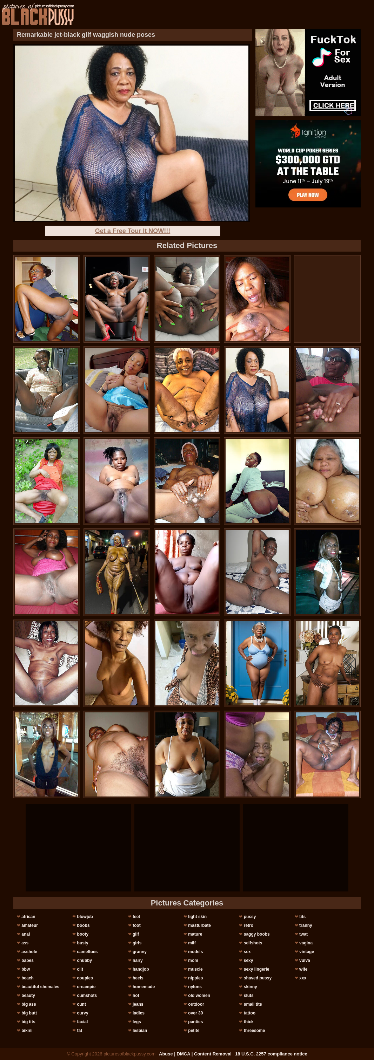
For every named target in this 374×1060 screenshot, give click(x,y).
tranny (305, 925)
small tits (253, 1004)
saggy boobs (257, 934)
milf (191, 943)
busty (82, 943)
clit (80, 969)
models (195, 951)
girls (137, 943)
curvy (82, 1013)
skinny (250, 986)
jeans (138, 1004)
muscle (195, 969)
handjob (141, 969)
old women (199, 995)
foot (137, 925)
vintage (306, 951)
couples (85, 978)
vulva (304, 960)
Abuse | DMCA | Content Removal (195, 1053)
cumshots (87, 995)
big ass (28, 1004)
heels (138, 978)
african (28, 916)
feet (136, 916)
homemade (144, 986)
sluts (249, 995)
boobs (83, 925)
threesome (254, 1030)
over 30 (195, 1013)
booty (83, 934)
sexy (248, 960)
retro (248, 925)
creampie (86, 986)
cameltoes (87, 951)
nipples (195, 978)
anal (25, 934)
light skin (197, 916)
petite (193, 1030)
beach (27, 978)
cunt (81, 1004)
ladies (139, 1013)
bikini (26, 1030)
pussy (250, 916)
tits (302, 916)
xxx (302, 978)
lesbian (140, 1030)
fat (79, 1030)
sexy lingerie (256, 969)
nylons (195, 986)
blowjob (85, 916)
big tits (28, 1021)
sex (247, 951)
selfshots (253, 943)
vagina (306, 943)
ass (24, 943)
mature (195, 934)
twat (303, 934)
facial (82, 1021)
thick (249, 1021)
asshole (29, 951)
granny (140, 951)
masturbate (199, 925)
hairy (138, 960)
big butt (29, 1013)
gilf (136, 934)
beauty (28, 995)
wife (303, 969)
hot (136, 995)
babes (27, 960)
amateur (29, 925)
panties (195, 1021)
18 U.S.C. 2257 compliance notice (271, 1053)
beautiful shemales (40, 986)
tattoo (249, 1013)
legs (137, 1021)
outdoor (196, 1004)
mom (193, 960)
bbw (25, 969)
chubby (84, 960)
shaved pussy (258, 978)
